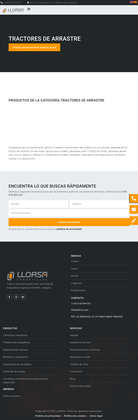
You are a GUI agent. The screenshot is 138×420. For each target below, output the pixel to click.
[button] (28, 9)
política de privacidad (69, 229)
